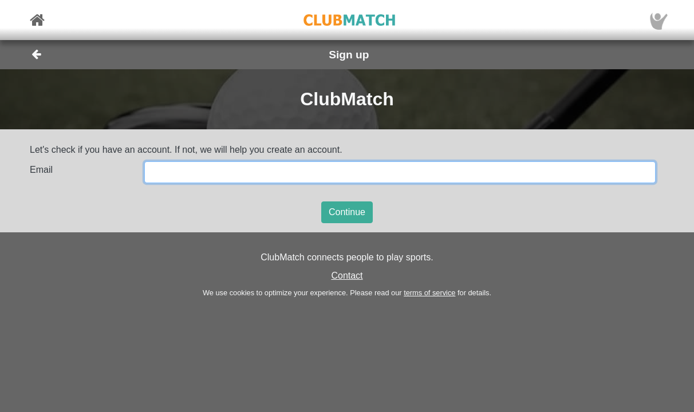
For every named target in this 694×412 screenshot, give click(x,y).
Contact (346, 275)
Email (41, 170)
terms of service (429, 292)
